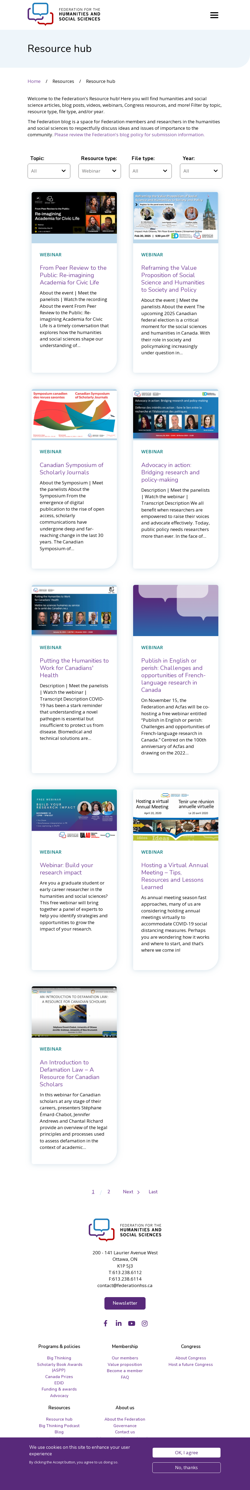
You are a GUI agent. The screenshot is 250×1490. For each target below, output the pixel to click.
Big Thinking (59, 1358)
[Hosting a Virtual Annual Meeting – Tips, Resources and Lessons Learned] (175, 876)
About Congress (190, 1358)
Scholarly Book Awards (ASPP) (60, 1367)
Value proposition (125, 1364)
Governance (125, 1426)
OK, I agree (186, 1452)
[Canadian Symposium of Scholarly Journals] (71, 469)
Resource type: (99, 158)
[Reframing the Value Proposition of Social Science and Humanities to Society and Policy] (173, 279)
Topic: (37, 158)
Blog (59, 1432)
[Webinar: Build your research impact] (66, 869)
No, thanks (186, 1468)
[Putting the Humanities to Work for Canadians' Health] (74, 668)
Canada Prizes (59, 1376)
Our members (125, 1358)
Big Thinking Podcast (59, 1426)
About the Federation (124, 1419)
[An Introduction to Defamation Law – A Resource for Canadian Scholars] (70, 1073)
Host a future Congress (191, 1364)
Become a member (125, 1371)
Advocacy (59, 1395)
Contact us (125, 1432)
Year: (189, 158)
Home (34, 81)
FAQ (125, 1377)
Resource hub (59, 1419)
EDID (59, 1383)
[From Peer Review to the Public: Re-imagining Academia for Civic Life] (73, 275)
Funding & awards (59, 1389)
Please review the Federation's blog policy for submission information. (129, 134)
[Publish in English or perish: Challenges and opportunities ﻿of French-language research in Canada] (173, 675)
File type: (143, 158)
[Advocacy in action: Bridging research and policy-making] (170, 472)
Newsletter (125, 1303)
